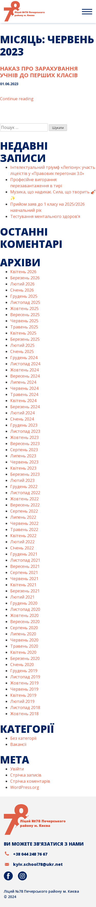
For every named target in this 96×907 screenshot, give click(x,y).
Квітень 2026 (23, 271)
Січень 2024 (22, 419)
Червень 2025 (24, 321)
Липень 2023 (23, 456)
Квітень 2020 (23, 652)
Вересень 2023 (25, 443)
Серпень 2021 (24, 572)
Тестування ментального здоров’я (45, 216)
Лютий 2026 (22, 284)
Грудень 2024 (23, 357)
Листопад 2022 (25, 492)
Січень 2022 (22, 548)
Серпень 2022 (24, 511)
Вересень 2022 (25, 505)
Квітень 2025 (23, 333)
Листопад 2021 (25, 560)
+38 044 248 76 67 (30, 854)
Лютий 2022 (22, 542)
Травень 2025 (24, 327)
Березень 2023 (25, 474)
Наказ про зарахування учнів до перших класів (39, 71)
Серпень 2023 (24, 449)
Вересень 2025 (25, 314)
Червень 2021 (24, 578)
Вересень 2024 (25, 376)
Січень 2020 (22, 664)
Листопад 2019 (25, 677)
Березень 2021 (25, 591)
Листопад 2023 (25, 431)
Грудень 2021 (23, 554)
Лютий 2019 (22, 701)
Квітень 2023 (23, 468)
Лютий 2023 (22, 480)
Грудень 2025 (23, 296)
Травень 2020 (24, 646)
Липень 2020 (23, 634)
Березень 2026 (25, 278)
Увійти (17, 769)
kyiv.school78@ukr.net (38, 864)
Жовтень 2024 (24, 370)
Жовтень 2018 (24, 713)
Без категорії (23, 738)
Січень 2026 (22, 290)
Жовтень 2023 (24, 437)
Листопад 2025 (25, 302)
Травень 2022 (24, 529)
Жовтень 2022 (24, 499)
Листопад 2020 (25, 609)
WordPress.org (24, 787)
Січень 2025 (22, 351)
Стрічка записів (25, 775)
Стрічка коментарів (30, 781)
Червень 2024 (24, 388)
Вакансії (18, 744)
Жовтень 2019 (24, 683)
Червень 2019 (24, 689)
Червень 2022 (24, 523)
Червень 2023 (24, 462)
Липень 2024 (23, 382)
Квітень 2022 (23, 535)
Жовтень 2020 (24, 615)
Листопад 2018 (25, 707)
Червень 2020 (24, 640)
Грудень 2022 (23, 486)
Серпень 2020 (24, 628)
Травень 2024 (24, 394)
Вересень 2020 (25, 621)
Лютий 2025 (22, 345)
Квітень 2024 (23, 400)
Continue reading (17, 99)
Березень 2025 (25, 339)
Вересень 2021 (25, 566)
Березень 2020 (25, 658)
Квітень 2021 (23, 585)
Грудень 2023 (23, 425)
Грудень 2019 (23, 670)
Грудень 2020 (23, 603)
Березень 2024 (25, 407)
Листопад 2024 (25, 364)
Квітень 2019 (23, 695)
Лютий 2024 (22, 413)
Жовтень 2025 (24, 308)
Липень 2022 (23, 517)
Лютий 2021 (22, 597)
